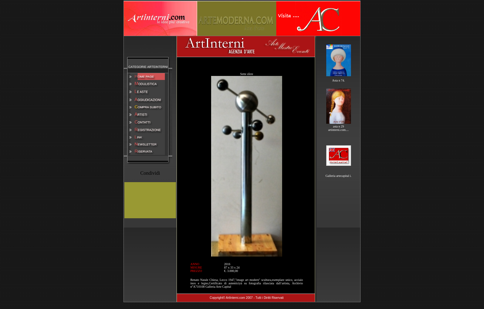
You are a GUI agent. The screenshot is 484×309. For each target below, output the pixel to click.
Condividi (150, 173)
